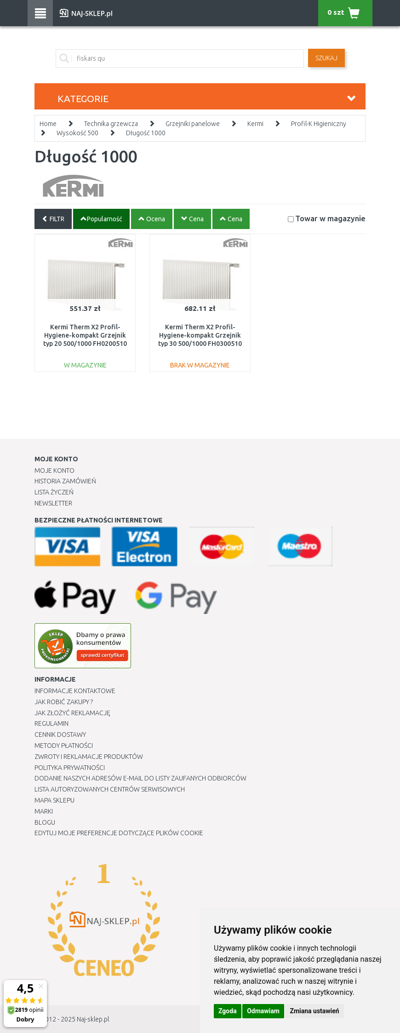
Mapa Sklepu (54, 800)
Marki (43, 811)
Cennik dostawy (60, 734)
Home (48, 123)
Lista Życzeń (54, 492)
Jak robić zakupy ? (63, 702)
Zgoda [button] (227, 1011)
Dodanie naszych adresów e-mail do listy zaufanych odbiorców (140, 778)
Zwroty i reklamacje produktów (88, 756)
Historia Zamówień (65, 481)
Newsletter (53, 503)
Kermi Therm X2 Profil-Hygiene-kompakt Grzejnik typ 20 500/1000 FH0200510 (85, 335)
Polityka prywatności (69, 767)
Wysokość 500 (77, 133)
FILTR (53, 219)
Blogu (44, 822)
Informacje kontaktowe (74, 690)
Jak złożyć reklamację (72, 713)
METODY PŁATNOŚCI (63, 745)
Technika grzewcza (111, 123)
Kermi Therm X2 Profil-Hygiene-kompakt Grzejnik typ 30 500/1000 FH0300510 (200, 335)
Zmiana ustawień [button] (314, 1011)
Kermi (255, 123)
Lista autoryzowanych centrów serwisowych (109, 789)
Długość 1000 (146, 133)
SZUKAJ (326, 58)
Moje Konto (54, 470)
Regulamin (51, 723)
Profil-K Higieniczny (318, 123)
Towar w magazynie (330, 218)
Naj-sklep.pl (93, 1019)
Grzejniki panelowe (193, 123)
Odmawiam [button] (263, 1011)
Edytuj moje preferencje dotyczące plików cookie (118, 833)
